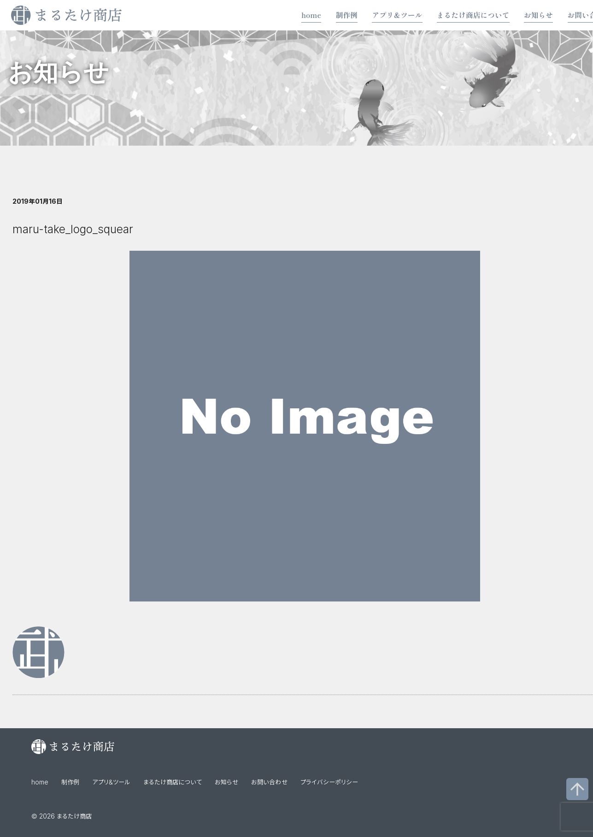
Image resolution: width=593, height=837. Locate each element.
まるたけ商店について (473, 15)
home (311, 15)
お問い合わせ (269, 782)
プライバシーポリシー (329, 782)
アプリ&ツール (397, 15)
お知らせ (538, 15)
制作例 (347, 15)
